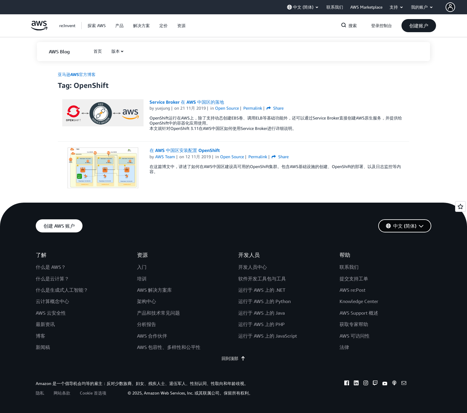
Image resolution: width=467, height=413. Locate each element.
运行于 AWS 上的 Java (261, 313)
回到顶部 (233, 358)
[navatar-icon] (450, 7)
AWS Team (165, 156)
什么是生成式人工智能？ (62, 290)
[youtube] (384, 384)
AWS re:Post (352, 290)
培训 (142, 279)
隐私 (40, 392)
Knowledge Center (359, 301)
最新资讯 (45, 324)
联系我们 (349, 267)
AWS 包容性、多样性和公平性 (168, 347)
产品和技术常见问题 (158, 313)
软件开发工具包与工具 (262, 279)
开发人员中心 (252, 267)
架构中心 (146, 301)
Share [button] (275, 108)
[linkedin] (356, 384)
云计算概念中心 (52, 301)
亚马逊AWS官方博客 (77, 74)
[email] (403, 384)
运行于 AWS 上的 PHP (261, 324)
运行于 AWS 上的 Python (264, 301)
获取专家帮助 (354, 324)
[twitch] (375, 384)
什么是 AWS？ (51, 267)
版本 (115, 51)
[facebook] (346, 384)
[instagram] (365, 384)
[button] (456, 7)
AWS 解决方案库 (154, 290)
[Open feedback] (460, 206)
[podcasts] (394, 384)
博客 (40, 336)
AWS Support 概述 (359, 313)
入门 (142, 267)
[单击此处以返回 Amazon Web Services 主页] (39, 28)
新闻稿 (43, 347)
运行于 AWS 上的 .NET (261, 290)
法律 (344, 347)
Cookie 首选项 (93, 392)
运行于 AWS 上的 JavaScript (267, 336)
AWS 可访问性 (355, 336)
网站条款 (62, 392)
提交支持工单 (354, 279)
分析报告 (146, 324)
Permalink (252, 108)
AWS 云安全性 (51, 313)
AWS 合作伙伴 (152, 336)
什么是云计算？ (52, 279)
